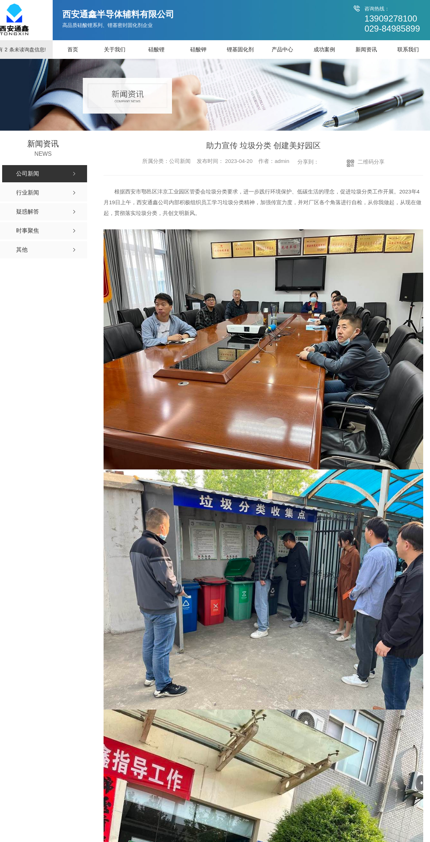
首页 (72, 49)
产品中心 (282, 49)
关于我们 (114, 49)
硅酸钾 (198, 49)
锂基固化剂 (240, 49)
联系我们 (408, 49)
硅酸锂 (156, 49)
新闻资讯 (366, 49)
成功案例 (324, 49)
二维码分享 (371, 162)
